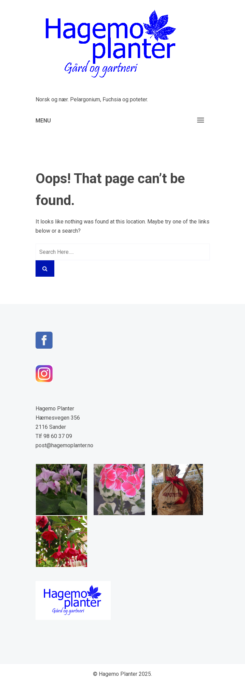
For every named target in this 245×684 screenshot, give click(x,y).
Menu (43, 120)
